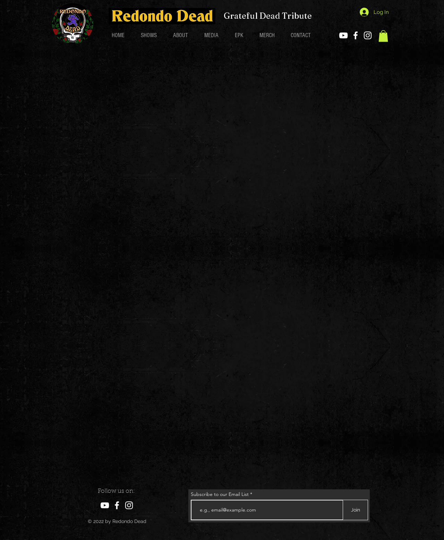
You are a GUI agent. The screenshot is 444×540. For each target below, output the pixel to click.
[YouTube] (343, 35)
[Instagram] (367, 35)
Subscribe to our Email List (220, 494)
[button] (383, 36)
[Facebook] (355, 35)
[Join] (355, 510)
